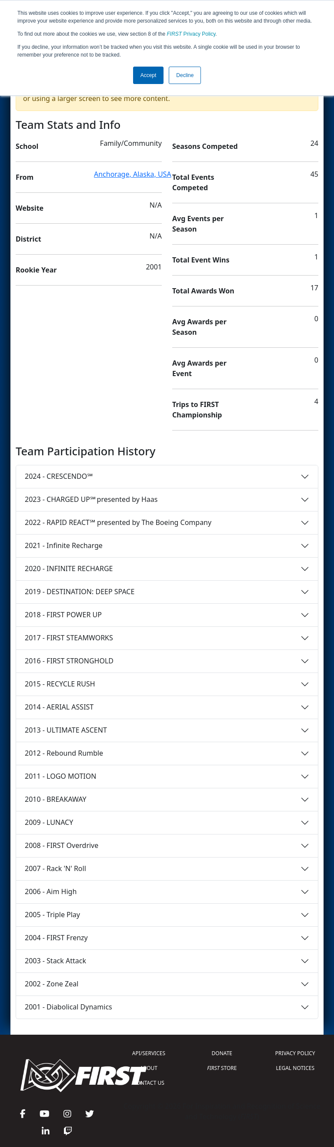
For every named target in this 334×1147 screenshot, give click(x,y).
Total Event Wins (200, 260)
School (27, 146)
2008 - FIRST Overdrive (61, 845)
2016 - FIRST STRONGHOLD (69, 661)
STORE (222, 1068)
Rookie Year (36, 270)
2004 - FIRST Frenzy (56, 937)
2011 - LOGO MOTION (60, 776)
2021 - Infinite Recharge (64, 545)
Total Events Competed (193, 182)
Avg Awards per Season (199, 327)
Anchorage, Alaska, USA (132, 174)
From (24, 177)
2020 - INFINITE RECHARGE (69, 568)
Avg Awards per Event (199, 368)
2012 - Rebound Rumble (64, 753)
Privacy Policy (191, 34)
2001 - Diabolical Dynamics (68, 1007)
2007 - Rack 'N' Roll (55, 868)
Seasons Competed (205, 146)
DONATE (222, 1053)
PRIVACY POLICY (295, 1053)
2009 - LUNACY (49, 822)
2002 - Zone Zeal (51, 984)
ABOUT (148, 1068)
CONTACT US (148, 1082)
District (28, 239)
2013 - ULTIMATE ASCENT (66, 730)
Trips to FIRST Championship (197, 410)
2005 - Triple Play (52, 914)
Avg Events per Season (198, 224)
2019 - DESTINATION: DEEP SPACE (79, 591)
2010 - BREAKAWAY (56, 799)
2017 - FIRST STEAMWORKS (69, 637)
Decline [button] (185, 75)
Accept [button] (148, 75)
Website (29, 208)
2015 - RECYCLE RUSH (60, 684)
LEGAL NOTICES (295, 1068)
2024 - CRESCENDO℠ (59, 476)
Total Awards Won (203, 291)
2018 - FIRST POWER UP (63, 614)
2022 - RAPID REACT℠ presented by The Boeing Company (118, 522)
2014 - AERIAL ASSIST (59, 707)
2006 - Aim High (51, 891)
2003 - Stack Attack (55, 960)
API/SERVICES (148, 1053)
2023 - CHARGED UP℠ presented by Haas (91, 499)
